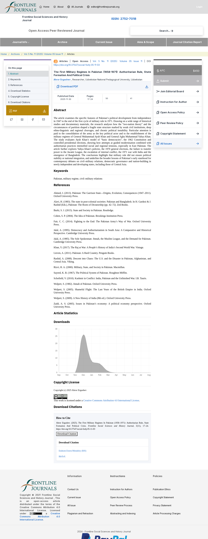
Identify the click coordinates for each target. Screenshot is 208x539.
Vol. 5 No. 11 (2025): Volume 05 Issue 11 (43, 45)
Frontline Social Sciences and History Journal (26, 21)
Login (199, 6)
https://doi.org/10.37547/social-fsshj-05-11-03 (77, 55)
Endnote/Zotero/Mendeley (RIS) (72, 442)
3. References (15, 76)
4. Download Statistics (19, 81)
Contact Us (73, 480)
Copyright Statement (163, 488)
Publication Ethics (162, 480)
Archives (15, 45)
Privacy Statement (162, 496)
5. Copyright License (18, 87)
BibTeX (62, 447)
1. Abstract (13, 64)
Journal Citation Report (187, 32)
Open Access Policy (120, 488)
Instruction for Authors (121, 480)
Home (4, 45)
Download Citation (66, 424)
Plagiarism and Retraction (80, 504)
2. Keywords (14, 70)
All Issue (71, 496)
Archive (62, 32)
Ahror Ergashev (62, 70)
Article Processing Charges (167, 504)
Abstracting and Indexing (122, 504)
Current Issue (104, 32)
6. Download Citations (19, 93)
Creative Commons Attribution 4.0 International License (111, 391)
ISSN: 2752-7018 (68, 21)
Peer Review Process (121, 496)
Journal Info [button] (19, 32)
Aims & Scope (145, 32)
